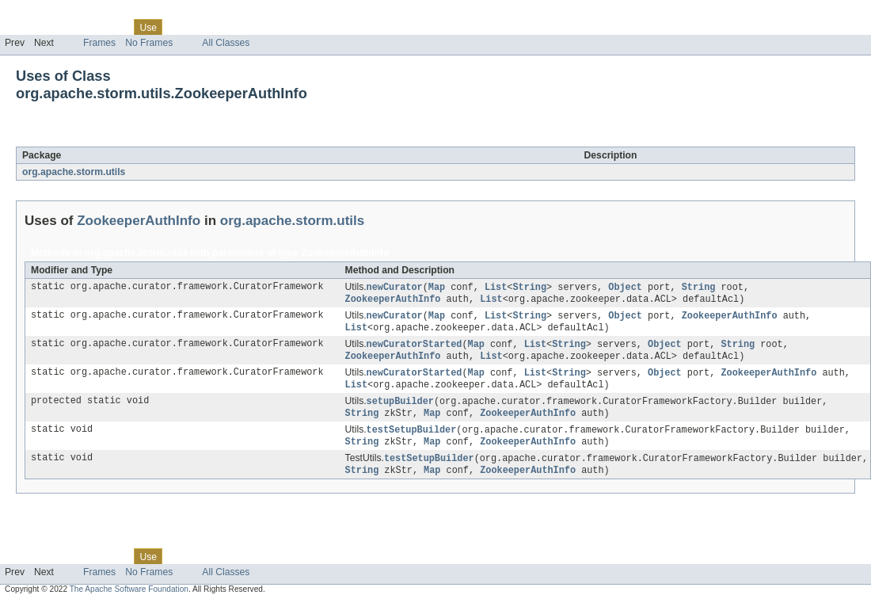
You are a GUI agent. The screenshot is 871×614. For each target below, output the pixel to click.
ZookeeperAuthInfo (152, 137)
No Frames (149, 42)
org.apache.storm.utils (73, 171)
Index (271, 26)
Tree (181, 26)
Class (113, 26)
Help (302, 26)
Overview (25, 26)
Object (625, 287)
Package (73, 26)
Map (436, 287)
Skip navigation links (43, 13)
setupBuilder (400, 408)
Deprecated (225, 26)
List (496, 287)
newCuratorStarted (414, 347)
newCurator (395, 287)
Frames (99, 42)
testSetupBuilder (412, 438)
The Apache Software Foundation (129, 600)
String (529, 287)
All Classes (225, 42)
